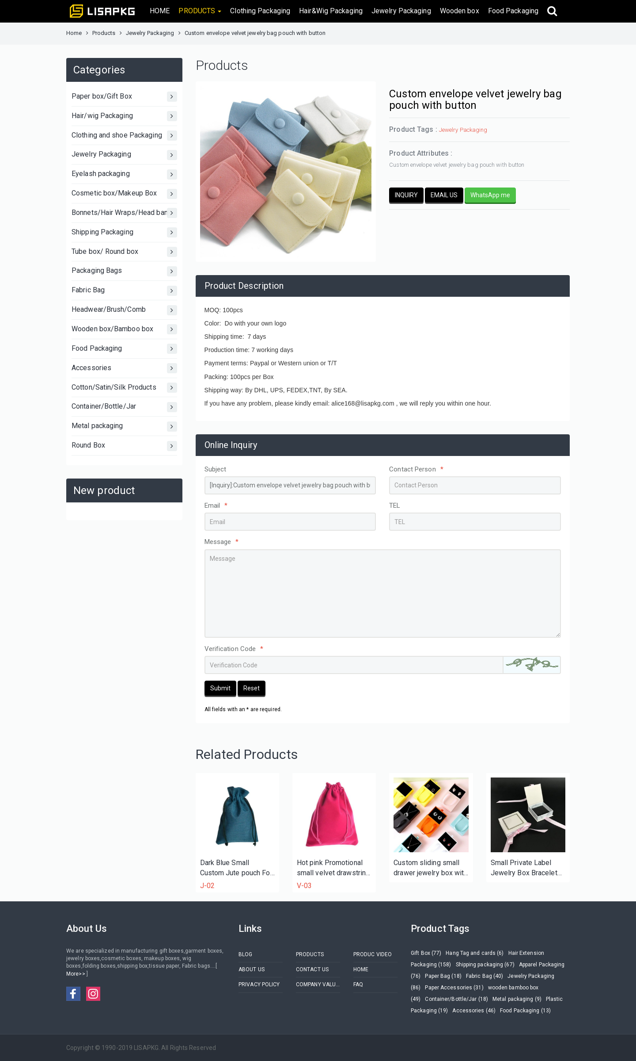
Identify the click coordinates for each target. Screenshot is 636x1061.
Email (216, 505)
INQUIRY (406, 195)
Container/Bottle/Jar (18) (456, 999)
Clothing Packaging (260, 11)
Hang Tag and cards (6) (475, 953)
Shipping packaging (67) (485, 964)
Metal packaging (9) (516, 999)
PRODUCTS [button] (199, 11)
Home (74, 33)
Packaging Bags (124, 271)
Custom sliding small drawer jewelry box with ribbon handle (430, 868)
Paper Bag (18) (443, 976)
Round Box (124, 446)
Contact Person (416, 469)
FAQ (358, 984)
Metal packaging (124, 426)
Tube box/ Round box (124, 252)
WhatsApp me (490, 195)
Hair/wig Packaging (124, 116)
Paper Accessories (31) (454, 987)
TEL (394, 505)
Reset (251, 688)
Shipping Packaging (124, 232)
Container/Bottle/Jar (124, 407)
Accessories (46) (474, 1010)
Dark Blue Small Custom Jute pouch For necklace (236, 868)
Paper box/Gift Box (124, 97)
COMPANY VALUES (318, 984)
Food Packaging (513, 11)
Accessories (124, 368)
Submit (220, 688)
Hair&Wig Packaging (331, 11)
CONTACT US (312, 969)
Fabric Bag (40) (485, 976)
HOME (160, 11)
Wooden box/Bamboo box (124, 329)
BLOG (245, 954)
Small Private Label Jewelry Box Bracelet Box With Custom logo (525, 868)
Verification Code (234, 649)
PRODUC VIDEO (372, 954)
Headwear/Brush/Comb (124, 310)
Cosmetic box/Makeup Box (124, 194)
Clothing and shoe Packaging (124, 135)
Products (104, 33)
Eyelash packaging (124, 174)
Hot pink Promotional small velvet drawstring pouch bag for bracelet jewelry (333, 868)
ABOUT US (251, 969)
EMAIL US (444, 195)
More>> (76, 974)
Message (221, 542)
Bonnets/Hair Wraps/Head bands (124, 213)
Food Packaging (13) (525, 1010)
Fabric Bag (124, 291)
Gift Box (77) (426, 953)
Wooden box (459, 11)
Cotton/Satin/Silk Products (124, 388)
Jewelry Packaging (401, 11)
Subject (215, 469)
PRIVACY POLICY (259, 984)
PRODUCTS (310, 954)
